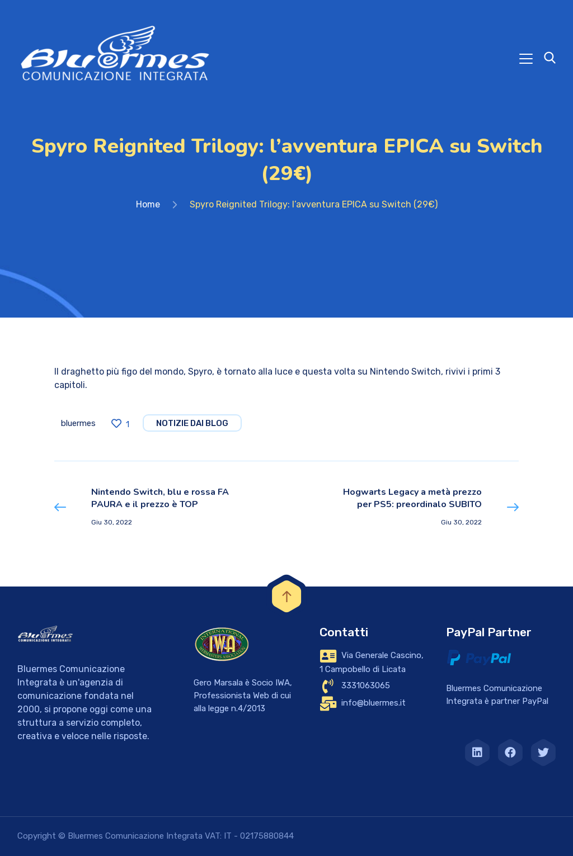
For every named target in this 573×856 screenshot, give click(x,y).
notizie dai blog (192, 423)
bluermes (78, 423)
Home (148, 204)
